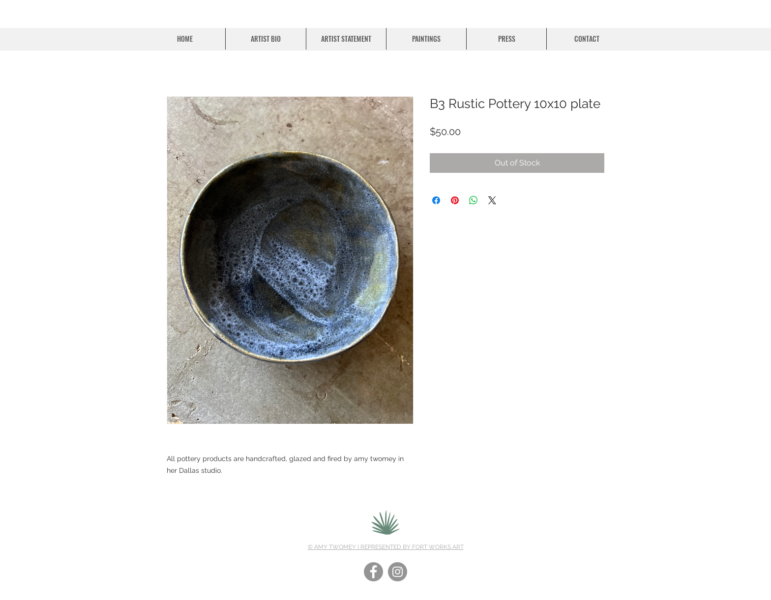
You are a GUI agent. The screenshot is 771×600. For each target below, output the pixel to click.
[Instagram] (397, 571)
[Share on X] (492, 200)
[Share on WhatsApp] (473, 200)
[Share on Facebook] (436, 200)
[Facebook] (373, 571)
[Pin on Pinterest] (455, 200)
